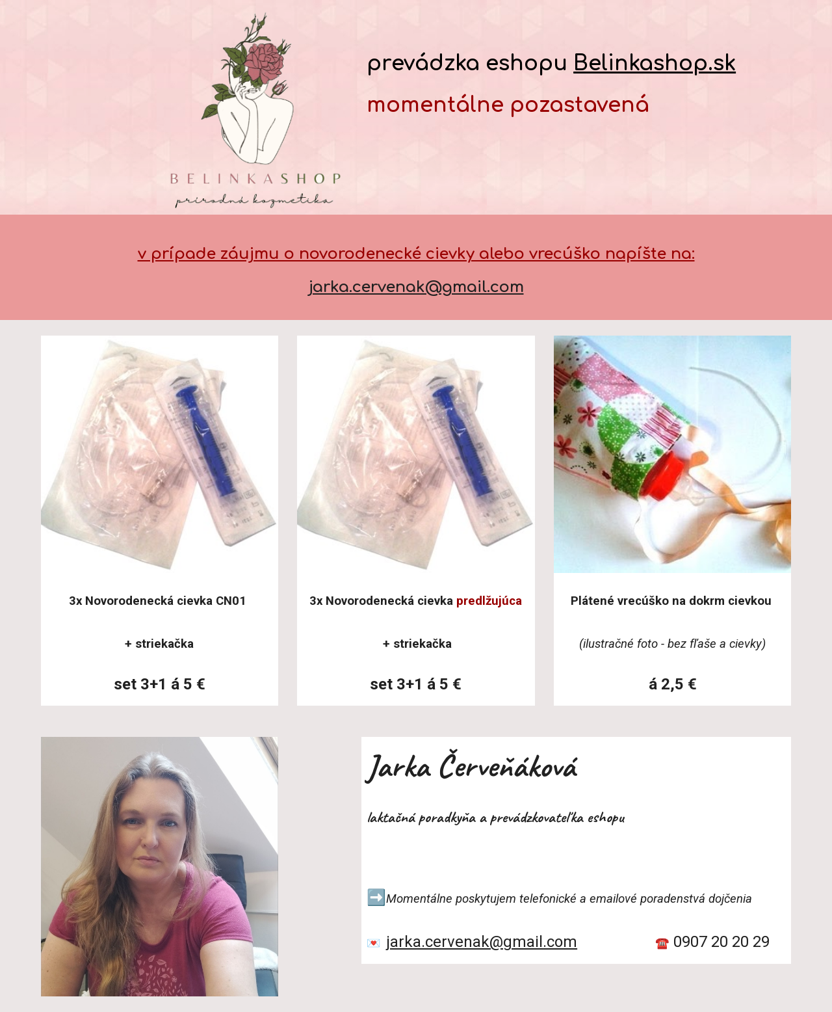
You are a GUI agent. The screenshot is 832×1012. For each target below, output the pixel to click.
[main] (576, 68)
